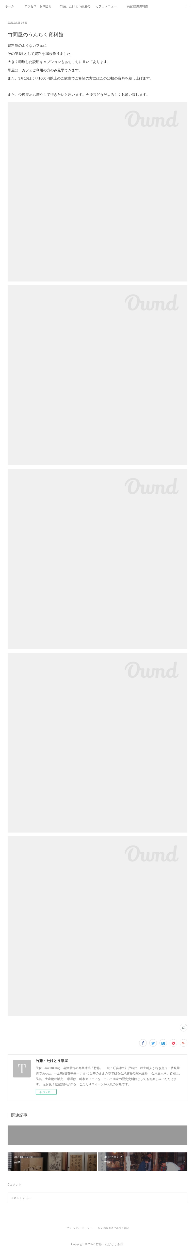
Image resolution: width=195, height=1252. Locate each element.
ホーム (9, 6)
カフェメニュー (106, 6)
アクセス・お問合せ (38, 6)
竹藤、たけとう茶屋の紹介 (75, 6)
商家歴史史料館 (137, 6)
